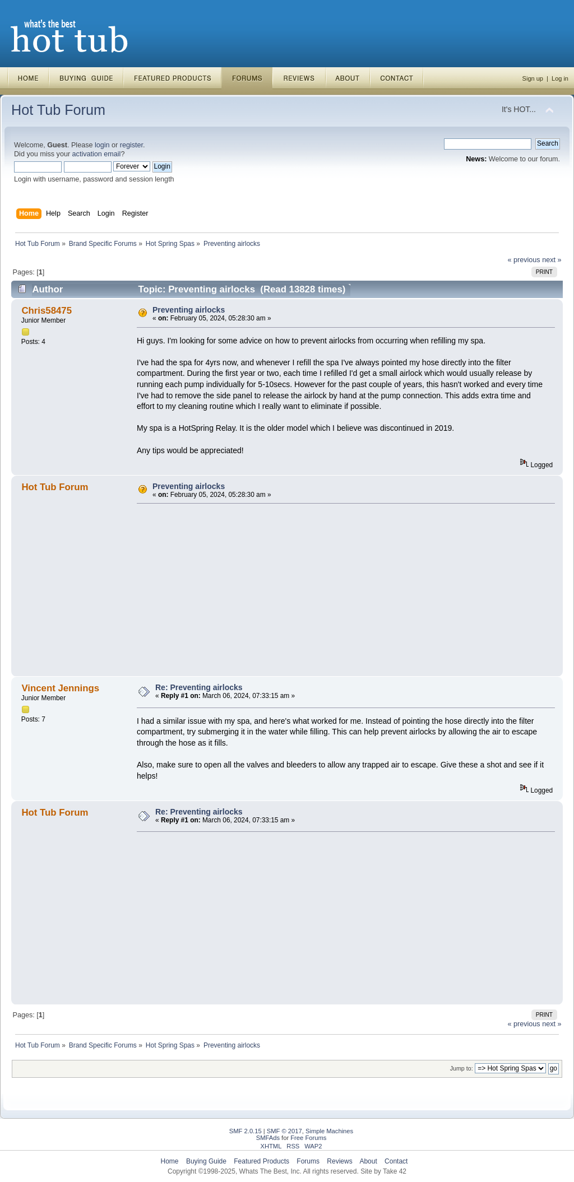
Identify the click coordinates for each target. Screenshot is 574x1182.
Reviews (339, 1161)
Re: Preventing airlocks (199, 687)
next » (551, 260)
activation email (96, 154)
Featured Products (261, 1161)
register (131, 145)
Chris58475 (46, 310)
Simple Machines (329, 1131)
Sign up (532, 78)
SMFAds (268, 1137)
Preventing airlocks (188, 309)
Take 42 (394, 1171)
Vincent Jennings (60, 688)
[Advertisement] (342, 589)
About (368, 1161)
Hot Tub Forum (58, 110)
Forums (308, 1161)
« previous (524, 260)
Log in (560, 78)
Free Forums (308, 1137)
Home (170, 1161)
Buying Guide (206, 1161)
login (102, 145)
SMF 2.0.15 (245, 1131)
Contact (396, 1161)
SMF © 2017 (284, 1131)
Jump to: (461, 1068)
